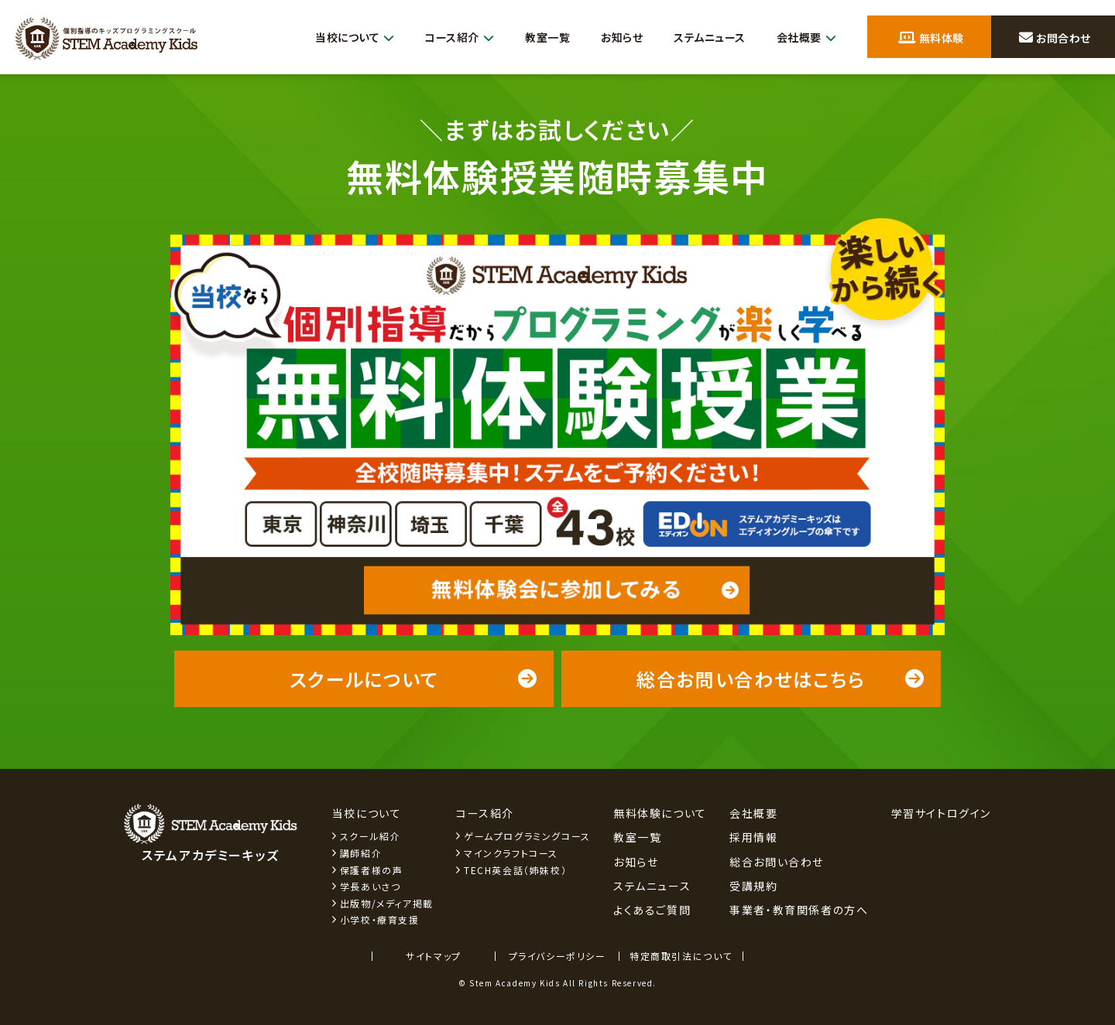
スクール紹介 (370, 835)
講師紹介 (361, 852)
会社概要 (804, 37)
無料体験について (660, 813)
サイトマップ (433, 955)
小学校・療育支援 (380, 919)
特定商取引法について (681, 955)
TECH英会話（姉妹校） (515, 869)
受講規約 (753, 885)
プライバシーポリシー (557, 955)
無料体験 (931, 38)
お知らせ (609, 37)
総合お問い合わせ (776, 862)
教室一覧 (532, 37)
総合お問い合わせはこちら (780, 678)
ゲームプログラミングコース (527, 835)
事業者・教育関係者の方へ (798, 909)
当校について (329, 37)
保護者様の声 (371, 869)
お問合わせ (1054, 38)
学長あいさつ (370, 886)
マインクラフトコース (511, 852)
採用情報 (753, 837)
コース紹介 (440, 37)
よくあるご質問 (652, 909)
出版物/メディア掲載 (387, 903)
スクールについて (414, 678)
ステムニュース (702, 37)
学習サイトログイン (941, 813)
